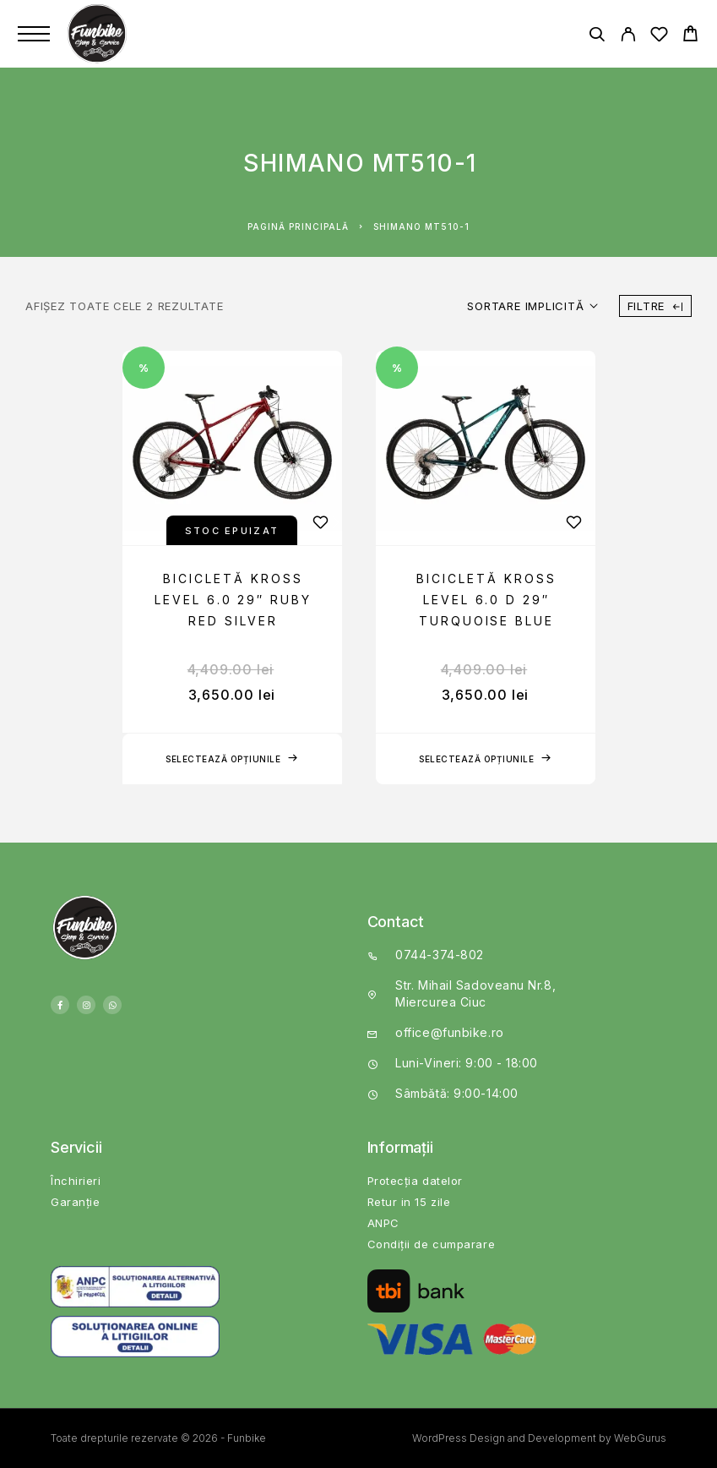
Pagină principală (298, 226)
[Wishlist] (659, 36)
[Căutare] (597, 36)
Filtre (655, 306)
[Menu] (34, 33)
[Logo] (99, 33)
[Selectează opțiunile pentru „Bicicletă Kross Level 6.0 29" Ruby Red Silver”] (232, 759)
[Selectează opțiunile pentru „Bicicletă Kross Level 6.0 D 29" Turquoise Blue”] (485, 759)
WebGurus (640, 1438)
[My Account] (628, 36)
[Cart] (690, 35)
